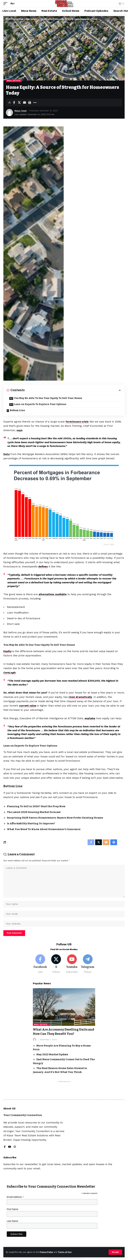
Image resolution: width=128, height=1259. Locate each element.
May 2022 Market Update (52, 1054)
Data (6, 454)
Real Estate (14, 81)
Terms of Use (64, 1252)
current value (27, 705)
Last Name (12, 1221)
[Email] (24, 102)
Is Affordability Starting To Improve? (31, 823)
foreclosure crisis (77, 421)
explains (90, 718)
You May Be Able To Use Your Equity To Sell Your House (48, 398)
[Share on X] (19, 102)
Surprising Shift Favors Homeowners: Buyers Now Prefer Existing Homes (55, 817)
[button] (115, 1252)
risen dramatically (80, 697)
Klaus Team (20, 110)
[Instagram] (14, 1147)
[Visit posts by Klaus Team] (9, 112)
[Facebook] (40, 964)
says (19, 430)
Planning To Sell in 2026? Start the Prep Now (36, 806)
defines (43, 566)
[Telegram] (87, 964)
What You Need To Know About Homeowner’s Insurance (44, 829)
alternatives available (53, 594)
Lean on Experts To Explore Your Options (40, 404)
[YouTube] (9, 1147)
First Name (12, 1209)
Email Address (15, 1197)
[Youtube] (72, 964)
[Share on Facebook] (14, 102)
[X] (56, 964)
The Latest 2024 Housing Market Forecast (34, 812)
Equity (7, 651)
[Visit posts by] (34, 1039)
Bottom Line (17, 410)
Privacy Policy (46, 1252)
